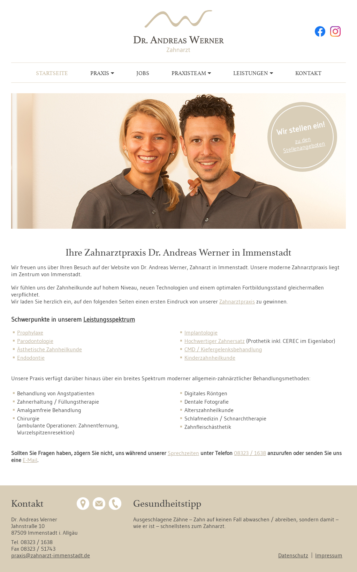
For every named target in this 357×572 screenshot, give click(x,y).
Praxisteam (189, 73)
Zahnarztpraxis (237, 301)
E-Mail (30, 459)
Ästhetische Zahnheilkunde (49, 349)
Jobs (142, 73)
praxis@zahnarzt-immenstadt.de (50, 555)
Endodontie (31, 357)
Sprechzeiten (183, 452)
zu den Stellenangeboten (304, 144)
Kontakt (308, 73)
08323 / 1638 (250, 452)
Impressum (328, 555)
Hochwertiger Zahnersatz (214, 340)
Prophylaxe (30, 332)
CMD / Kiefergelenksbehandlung (223, 349)
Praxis (99, 73)
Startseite (52, 73)
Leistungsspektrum (109, 319)
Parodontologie (35, 340)
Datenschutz (293, 555)
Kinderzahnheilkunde (209, 357)
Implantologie (201, 332)
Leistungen (250, 73)
